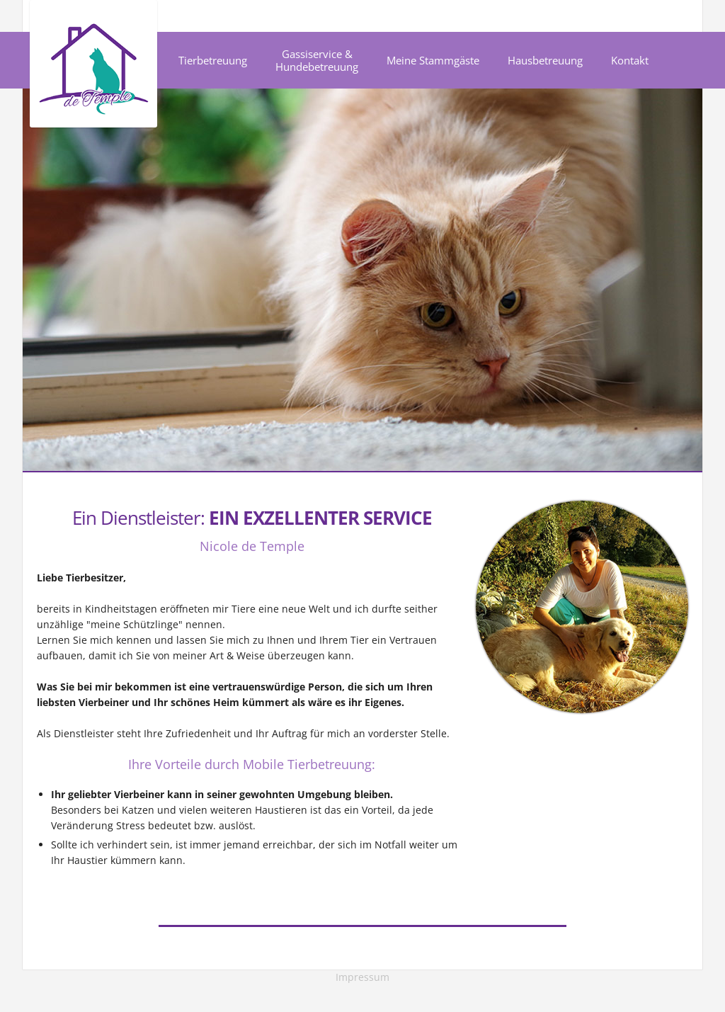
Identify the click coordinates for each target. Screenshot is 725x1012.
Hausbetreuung (545, 60)
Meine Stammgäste (433, 60)
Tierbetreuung (212, 60)
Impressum (362, 977)
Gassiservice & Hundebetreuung (316, 60)
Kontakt (630, 60)
